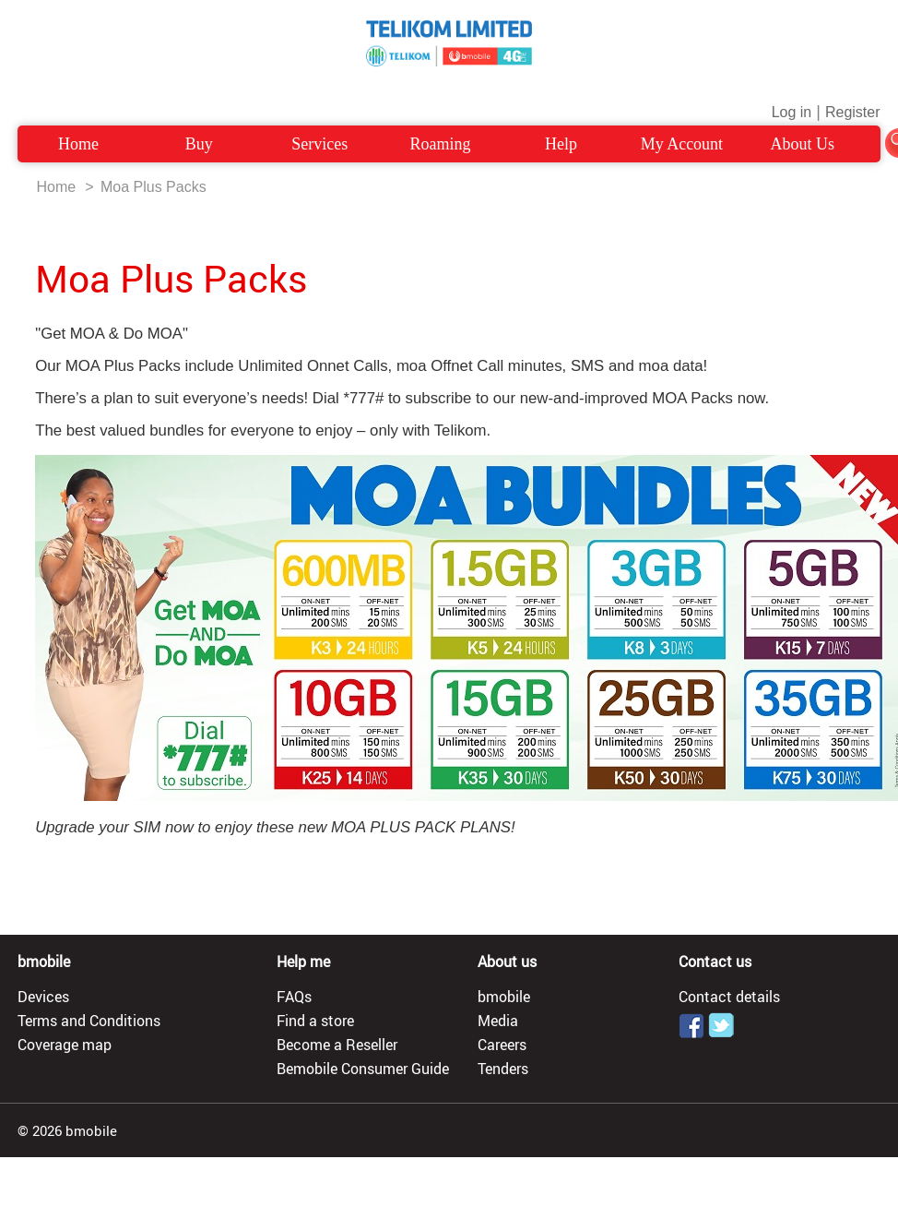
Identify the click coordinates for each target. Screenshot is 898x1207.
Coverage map (65, 1044)
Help (561, 144)
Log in (792, 112)
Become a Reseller (337, 1044)
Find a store (315, 1020)
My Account (682, 144)
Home (78, 144)
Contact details (729, 996)
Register (852, 112)
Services (319, 144)
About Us (803, 144)
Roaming (440, 144)
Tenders (503, 1068)
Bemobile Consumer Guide (363, 1068)
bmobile (504, 996)
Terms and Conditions (89, 1020)
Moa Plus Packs (153, 187)
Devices (43, 996)
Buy (199, 144)
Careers (502, 1044)
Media (498, 1020)
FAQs (294, 996)
